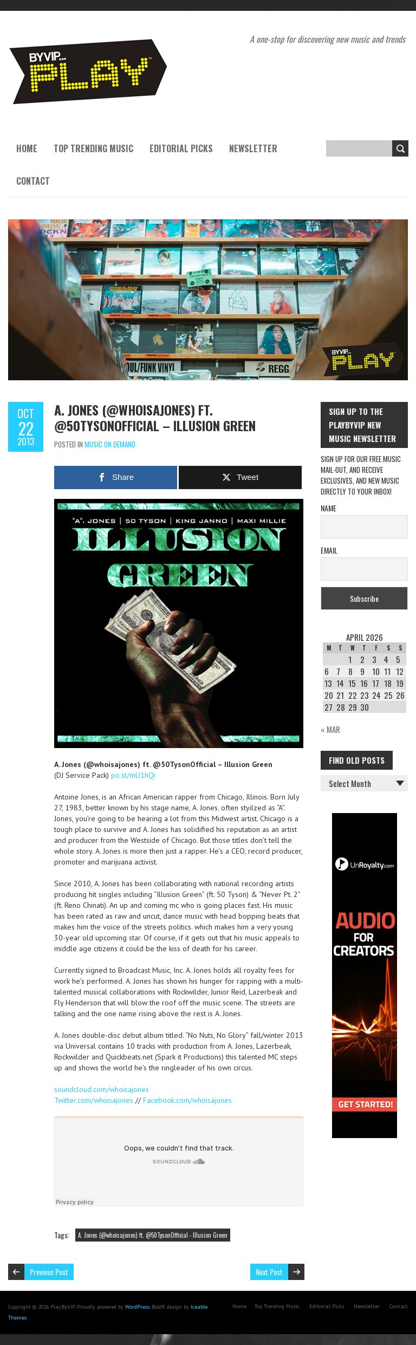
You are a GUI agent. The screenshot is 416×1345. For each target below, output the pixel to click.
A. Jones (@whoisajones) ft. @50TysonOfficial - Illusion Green (152, 1235)
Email (329, 550)
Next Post (269, 1271)
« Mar (330, 729)
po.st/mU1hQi (133, 775)
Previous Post (49, 1271)
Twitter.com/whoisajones (93, 1100)
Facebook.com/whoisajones (187, 1100)
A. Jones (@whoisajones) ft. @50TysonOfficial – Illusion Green (155, 417)
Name (328, 508)
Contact (33, 180)
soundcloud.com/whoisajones (101, 1089)
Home (26, 148)
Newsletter (253, 148)
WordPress (137, 1306)
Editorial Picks (181, 148)
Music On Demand (109, 444)
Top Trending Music (93, 148)
